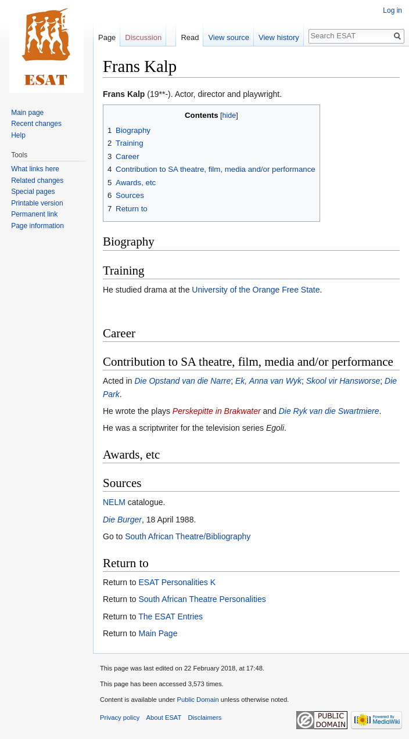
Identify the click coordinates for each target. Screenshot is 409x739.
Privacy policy (119, 717)
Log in (392, 10)
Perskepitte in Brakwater (217, 411)
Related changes (37, 180)
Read (190, 37)
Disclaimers (205, 717)
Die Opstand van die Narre (182, 380)
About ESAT (164, 717)
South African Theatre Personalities (202, 599)
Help (18, 135)
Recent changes (36, 124)
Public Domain (197, 699)
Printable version (37, 203)
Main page (27, 113)
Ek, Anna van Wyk (268, 380)
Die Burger (122, 519)
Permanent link (34, 214)
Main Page (157, 633)
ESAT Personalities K (177, 582)
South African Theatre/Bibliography (187, 536)
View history (279, 37)
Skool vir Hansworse (343, 380)
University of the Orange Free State (256, 289)
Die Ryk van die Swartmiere (329, 411)
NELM (114, 502)
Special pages (33, 192)
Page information (37, 226)
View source (228, 37)
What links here (35, 169)
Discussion (143, 37)
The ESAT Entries (170, 616)
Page (107, 37)
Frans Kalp (124, 94)
